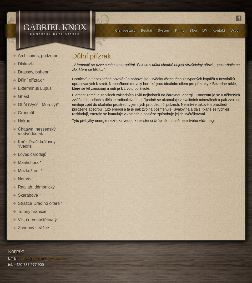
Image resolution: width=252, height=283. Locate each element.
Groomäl (26, 113)
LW (204, 30)
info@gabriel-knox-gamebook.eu (44, 258)
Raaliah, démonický (36, 187)
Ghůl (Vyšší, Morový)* (38, 104)
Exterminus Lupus (35, 88)
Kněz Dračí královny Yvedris (37, 144)
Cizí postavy (125, 30)
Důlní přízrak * (31, 80)
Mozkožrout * (30, 170)
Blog (193, 30)
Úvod (234, 30)
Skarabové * (29, 195)
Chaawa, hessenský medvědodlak (37, 131)
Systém (164, 30)
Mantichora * (30, 162)
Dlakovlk (26, 64)
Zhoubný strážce (33, 228)
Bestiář (147, 30)
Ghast (23, 96)
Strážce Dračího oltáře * (40, 203)
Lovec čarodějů (32, 154)
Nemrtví (25, 179)
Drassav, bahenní (34, 72)
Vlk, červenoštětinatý (37, 219)
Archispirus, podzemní (38, 55)
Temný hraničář (32, 211)
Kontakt (219, 30)
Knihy (179, 30)
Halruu (24, 121)
